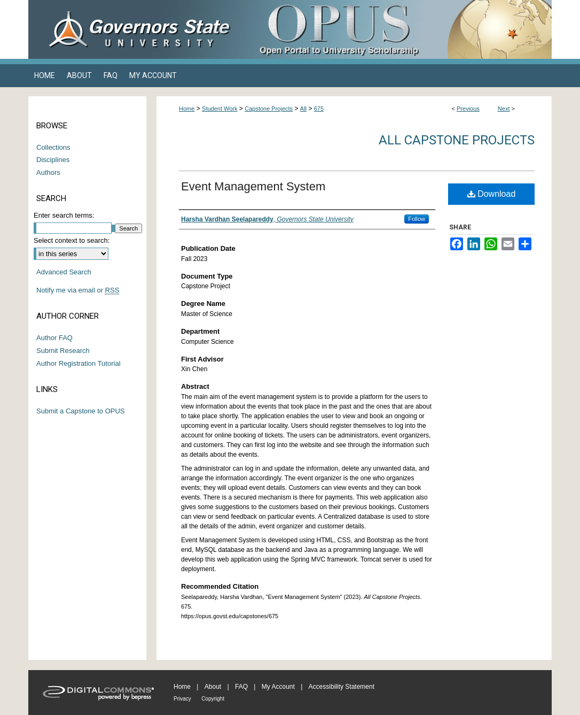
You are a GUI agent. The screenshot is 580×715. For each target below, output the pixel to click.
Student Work (219, 108)
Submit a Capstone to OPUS (80, 411)
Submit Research (63, 351)
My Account (278, 686)
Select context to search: (71, 240)
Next (504, 108)
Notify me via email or (77, 290)
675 (319, 108)
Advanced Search (63, 272)
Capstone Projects (269, 108)
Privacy (182, 699)
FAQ (241, 686)
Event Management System (253, 186)
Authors (48, 172)
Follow (416, 219)
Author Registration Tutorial (78, 363)
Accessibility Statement (341, 686)
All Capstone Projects (457, 140)
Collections (53, 147)
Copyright (212, 699)
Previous (468, 108)
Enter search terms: (64, 215)
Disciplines (52, 160)
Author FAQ (54, 338)
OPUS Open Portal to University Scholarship (397, 29)
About (213, 686)
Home (186, 108)
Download (491, 193)
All (303, 108)
